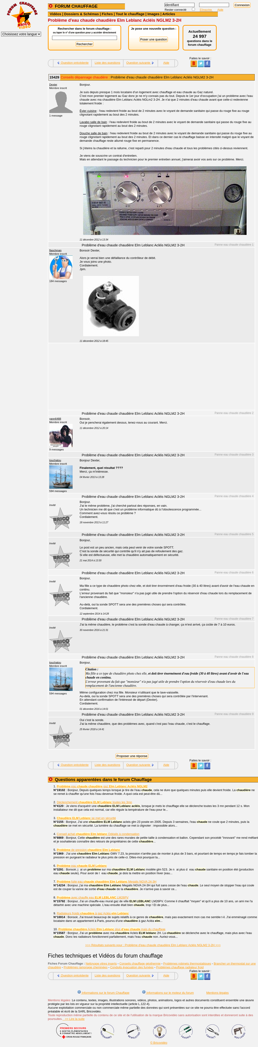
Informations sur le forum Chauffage (103, 992)
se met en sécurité (86, 818)
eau (82, 865)
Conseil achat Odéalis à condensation (98, 834)
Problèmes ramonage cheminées (86, 967)
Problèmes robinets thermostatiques (187, 963)
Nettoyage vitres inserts (101, 963)
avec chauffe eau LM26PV (92, 897)
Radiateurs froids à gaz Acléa (93, 913)
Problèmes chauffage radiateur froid (180, 967)
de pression (88, 850)
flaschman (55, 250)
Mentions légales (217, 992)
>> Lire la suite (74, 1019)
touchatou (55, 460)
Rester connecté (176, 9)
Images (153, 14)
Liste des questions (107, 62)
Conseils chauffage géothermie (140, 963)
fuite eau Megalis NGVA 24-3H (106, 881)
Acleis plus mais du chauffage (111, 929)
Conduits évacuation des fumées (132, 967)
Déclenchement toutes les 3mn (94, 802)
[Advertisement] (165, 377)
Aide (220, 9)
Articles (168, 14)
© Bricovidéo (158, 1042)
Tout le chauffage (130, 14)
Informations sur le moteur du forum (168, 992)
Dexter (53, 84)
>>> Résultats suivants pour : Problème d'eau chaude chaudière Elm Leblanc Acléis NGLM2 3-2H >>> (153, 945)
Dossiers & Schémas (81, 14)
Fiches (107, 14)
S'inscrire (206, 9)
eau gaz (102, 786)
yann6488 (55, 418)
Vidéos (55, 14)
